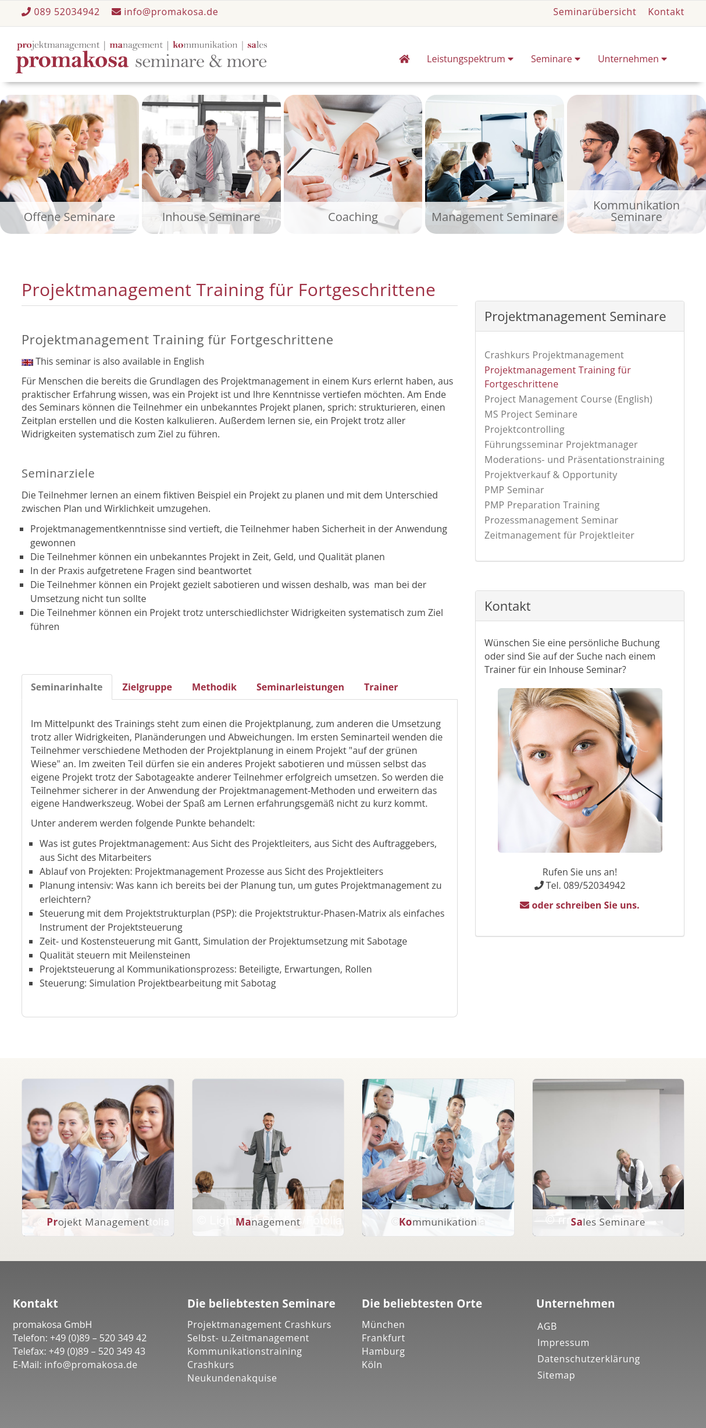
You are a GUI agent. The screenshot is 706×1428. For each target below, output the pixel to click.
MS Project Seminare (530, 414)
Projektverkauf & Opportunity (551, 474)
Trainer (381, 687)
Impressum (563, 1342)
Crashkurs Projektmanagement (554, 354)
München (383, 1324)
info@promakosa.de (165, 11)
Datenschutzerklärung (588, 1358)
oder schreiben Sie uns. (579, 905)
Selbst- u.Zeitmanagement (248, 1337)
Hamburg (383, 1351)
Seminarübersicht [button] (594, 11)
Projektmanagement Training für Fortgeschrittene (557, 377)
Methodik (214, 687)
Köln (372, 1364)
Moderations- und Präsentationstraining (574, 459)
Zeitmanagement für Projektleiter (559, 535)
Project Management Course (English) (568, 399)
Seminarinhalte (67, 687)
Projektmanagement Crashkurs (259, 1324)
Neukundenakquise (232, 1378)
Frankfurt (383, 1337)
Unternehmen (632, 58)
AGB (547, 1326)
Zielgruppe (147, 687)
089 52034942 (62, 11)
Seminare (555, 58)
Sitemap (556, 1375)
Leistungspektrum (470, 58)
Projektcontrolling (524, 429)
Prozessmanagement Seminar (551, 520)
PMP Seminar (514, 489)
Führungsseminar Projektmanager (561, 444)
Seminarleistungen (300, 687)
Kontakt (666, 11)
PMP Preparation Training (542, 504)
